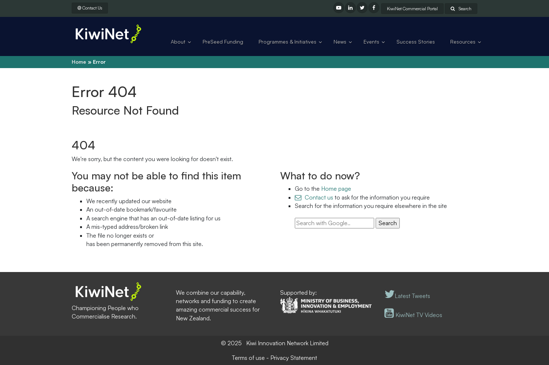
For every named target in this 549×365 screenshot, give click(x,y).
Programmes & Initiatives (287, 41)
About (178, 41)
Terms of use (248, 357)
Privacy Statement (293, 357)
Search (461, 8)
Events (371, 41)
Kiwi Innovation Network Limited (287, 343)
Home (79, 62)
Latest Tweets (407, 295)
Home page (336, 188)
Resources (462, 41)
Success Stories (415, 41)
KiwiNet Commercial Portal (412, 8)
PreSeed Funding (223, 41)
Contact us (319, 197)
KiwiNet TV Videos (413, 315)
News (340, 41)
